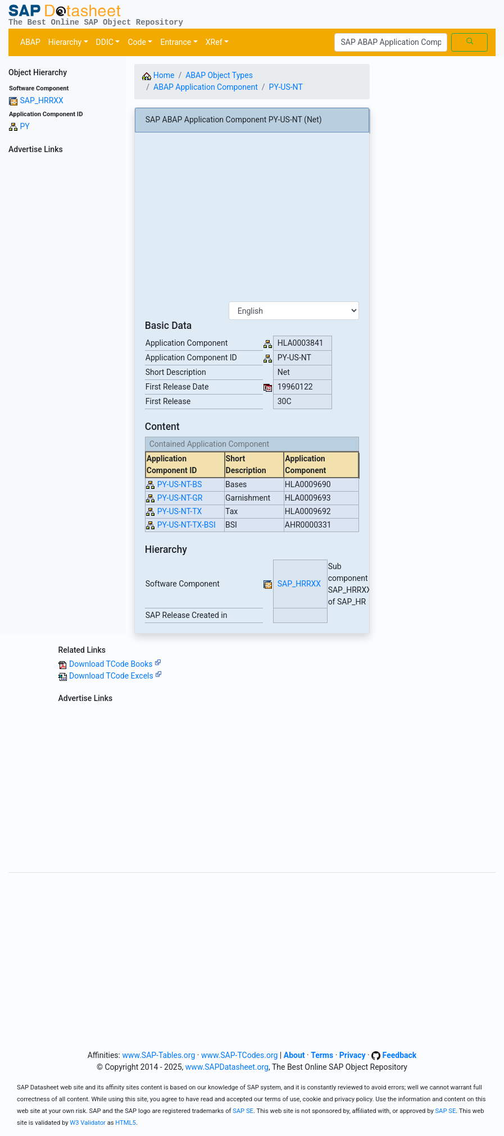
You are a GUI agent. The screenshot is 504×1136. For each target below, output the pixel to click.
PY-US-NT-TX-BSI (186, 524)
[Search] (390, 42)
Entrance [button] (175, 42)
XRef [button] (214, 42)
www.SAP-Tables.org (158, 1055)
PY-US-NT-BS (179, 484)
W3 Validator (88, 1122)
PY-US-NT (286, 87)
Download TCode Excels (115, 675)
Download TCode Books (115, 663)
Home (158, 75)
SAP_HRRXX (41, 100)
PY (24, 126)
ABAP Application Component (205, 87)
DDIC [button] (104, 42)
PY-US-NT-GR (180, 497)
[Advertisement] (62, 326)
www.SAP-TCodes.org (239, 1055)
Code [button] (137, 42)
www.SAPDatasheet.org (227, 1066)
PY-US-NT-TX (179, 511)
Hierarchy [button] (64, 42)
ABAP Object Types (219, 75)
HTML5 (125, 1122)
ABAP (30, 42)
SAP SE (243, 1111)
